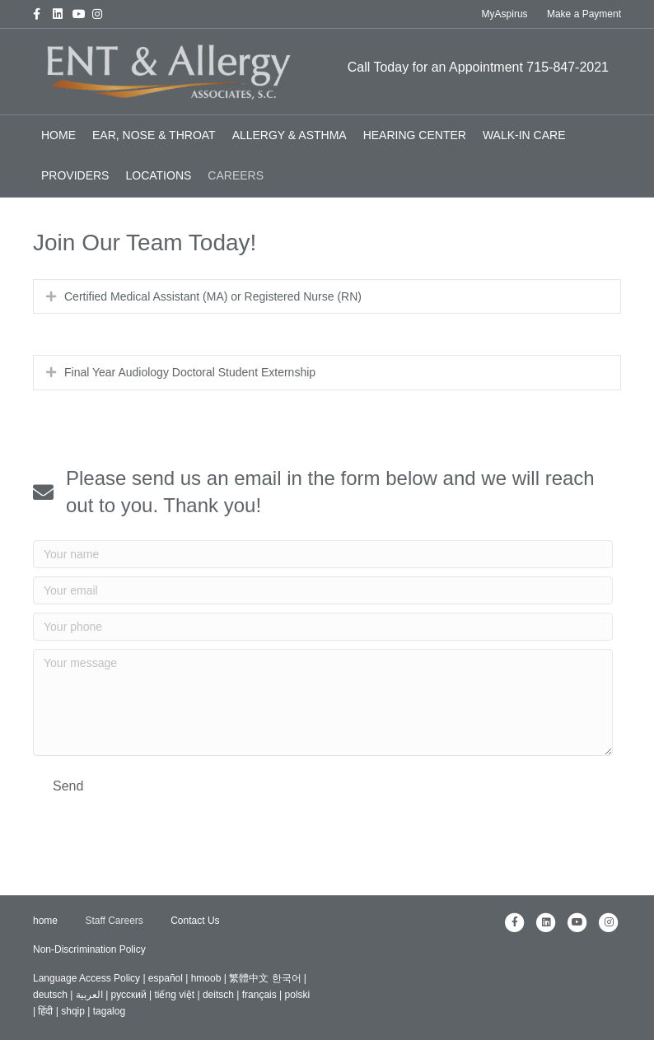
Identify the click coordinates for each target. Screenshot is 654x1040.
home (58, 135)
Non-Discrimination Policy (89, 949)
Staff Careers (113, 920)
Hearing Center (414, 135)
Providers (75, 175)
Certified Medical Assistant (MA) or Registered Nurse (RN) (213, 296)
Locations (158, 175)
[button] (68, 786)
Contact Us (195, 920)
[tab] (327, 296)
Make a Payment (584, 14)
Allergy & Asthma (289, 135)
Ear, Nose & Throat (154, 135)
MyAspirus (505, 14)
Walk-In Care (524, 135)
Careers (236, 175)
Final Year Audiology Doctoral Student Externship (189, 372)
